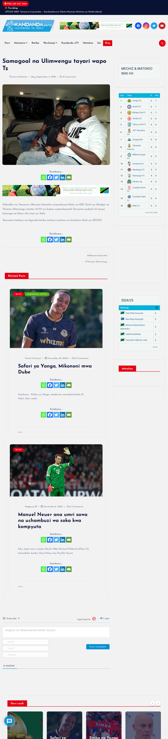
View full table (151, 212)
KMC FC (133, 206)
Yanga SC (134, 100)
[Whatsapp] (43, 177)
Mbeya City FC (136, 112)
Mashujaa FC (135, 169)
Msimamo (19, 43)
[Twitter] (56, 177)
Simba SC (134, 118)
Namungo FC (136, 175)
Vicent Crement (29, 358)
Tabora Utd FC (136, 124)
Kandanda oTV (70, 43)
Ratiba (35, 43)
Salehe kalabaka (130, 334)
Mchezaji (124, 308)
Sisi (99, 43)
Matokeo (88, 43)
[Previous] (152, 703)
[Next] (158, 703)
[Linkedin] (62, 177)
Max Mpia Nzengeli (131, 319)
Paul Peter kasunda (131, 313)
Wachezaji (49, 43)
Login (104, 618)
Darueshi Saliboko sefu (134, 340)
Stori (7, 43)
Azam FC (134, 106)
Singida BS (135, 139)
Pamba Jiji (134, 181)
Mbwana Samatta (98, 255)
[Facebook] (50, 177)
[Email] (69, 177)
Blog (107, 43)
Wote (155, 347)
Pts (156, 95)
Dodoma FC (135, 163)
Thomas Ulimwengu (97, 262)
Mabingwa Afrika (37, 294)
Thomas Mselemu (14, 77)
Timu (129, 95)
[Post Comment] (98, 646)
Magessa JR (27, 506)
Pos (122, 95)
